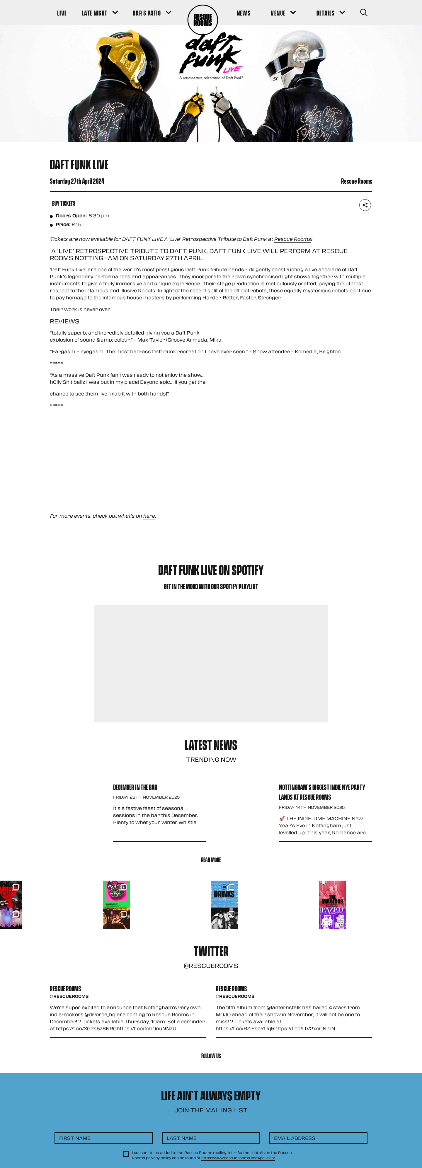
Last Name (182, 1138)
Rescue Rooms (292, 239)
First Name (75, 1138)
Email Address (294, 1138)
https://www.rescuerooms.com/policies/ (238, 1157)
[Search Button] (363, 12)
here (149, 515)
